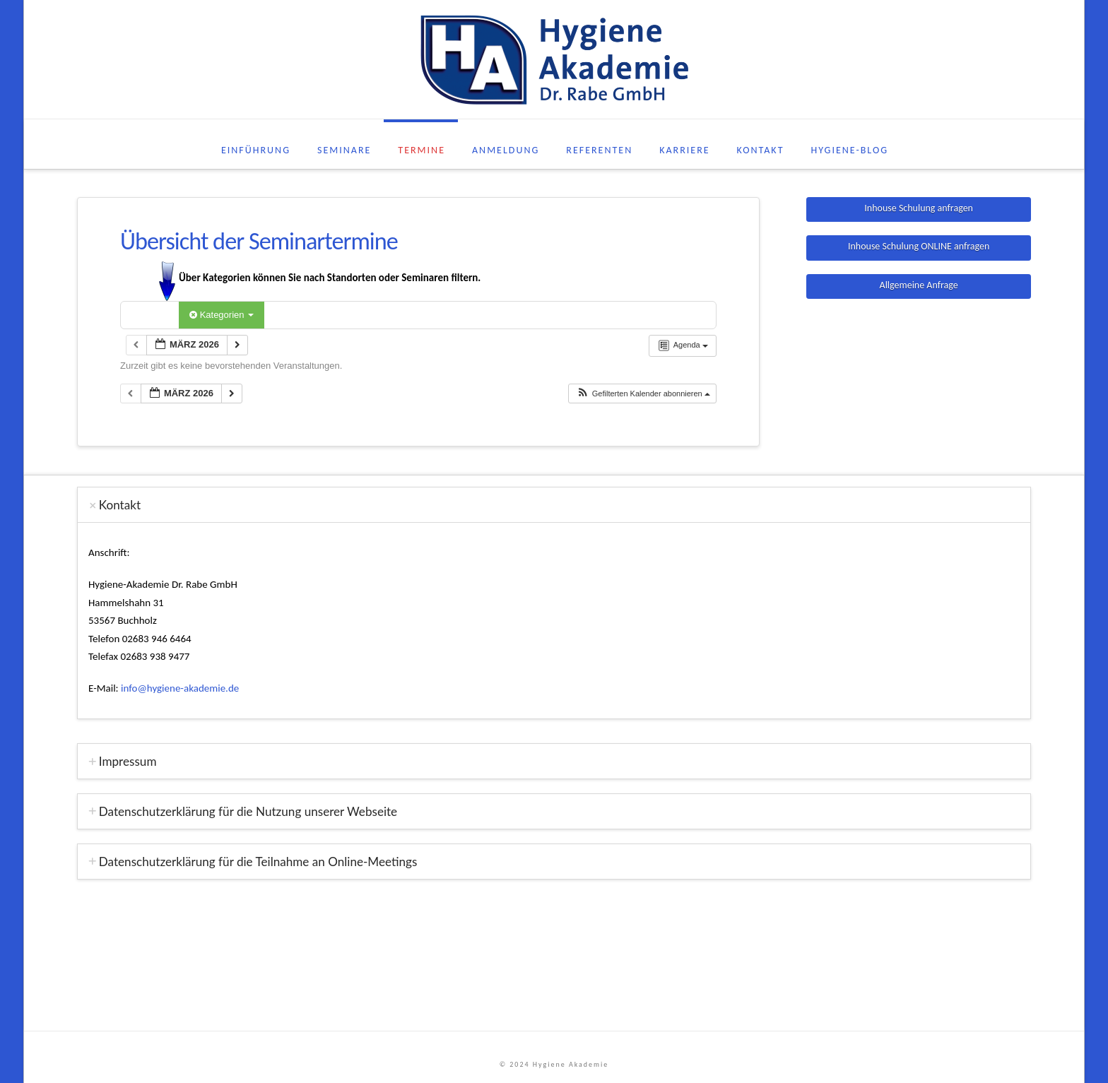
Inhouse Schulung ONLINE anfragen (918, 246)
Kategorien (221, 314)
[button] (643, 393)
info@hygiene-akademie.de (180, 688)
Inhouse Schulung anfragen (918, 208)
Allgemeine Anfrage (919, 285)
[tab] (554, 504)
